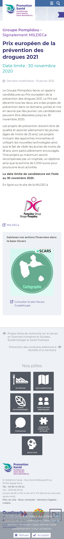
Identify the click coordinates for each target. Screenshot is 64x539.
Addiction (32, 446)
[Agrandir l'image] (32, 207)
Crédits (7, 503)
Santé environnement (20, 403)
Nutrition (20, 381)
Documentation (43, 381)
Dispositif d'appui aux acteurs (43, 424)
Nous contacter (26, 499)
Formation (20, 424)
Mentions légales (46, 499)
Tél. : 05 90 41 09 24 (14, 486)
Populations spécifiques (43, 403)
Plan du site (9, 499)
